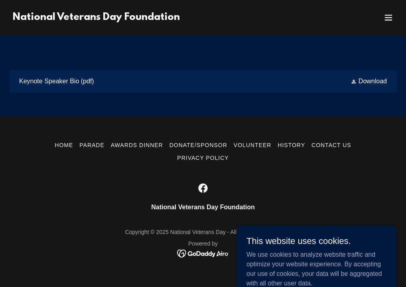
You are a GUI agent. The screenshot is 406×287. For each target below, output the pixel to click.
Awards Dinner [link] (137, 145)
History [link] (291, 145)
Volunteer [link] (253, 145)
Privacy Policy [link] (203, 158)
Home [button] (64, 145)
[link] (96, 17)
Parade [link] (91, 145)
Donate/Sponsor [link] (198, 145)
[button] (388, 18)
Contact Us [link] (331, 145)
